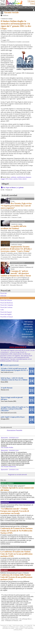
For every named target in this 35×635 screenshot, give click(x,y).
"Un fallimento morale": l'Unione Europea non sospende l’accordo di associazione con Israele (14, 511)
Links (2, 309)
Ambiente (5, 15)
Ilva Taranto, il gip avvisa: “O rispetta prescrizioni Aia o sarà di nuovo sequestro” (16, 205)
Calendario (3, 10)
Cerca (33, 3)
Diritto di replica (19, 628)
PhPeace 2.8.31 (14, 627)
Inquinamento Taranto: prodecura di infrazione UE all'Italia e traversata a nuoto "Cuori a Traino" (16, 249)
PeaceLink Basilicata (6, 302)
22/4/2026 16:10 (13, 437)
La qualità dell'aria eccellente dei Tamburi (13, 227)
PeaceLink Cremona (6, 307)
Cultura (6, 7)
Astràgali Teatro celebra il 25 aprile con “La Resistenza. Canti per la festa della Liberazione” (14, 408)
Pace (1, 7)
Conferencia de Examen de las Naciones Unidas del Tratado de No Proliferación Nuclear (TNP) (16, 530)
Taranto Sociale (11, 12)
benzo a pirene (13, 179)
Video (10, 10)
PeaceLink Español (9, 524)
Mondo (12, 7)
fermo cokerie (22, 179)
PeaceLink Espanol (6, 312)
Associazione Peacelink (14, 430)
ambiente (13, 177)
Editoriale (3, 295)
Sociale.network (6, 427)
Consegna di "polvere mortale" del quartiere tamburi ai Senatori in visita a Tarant (16, 273)
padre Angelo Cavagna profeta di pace (13, 417)
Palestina (5, 502)
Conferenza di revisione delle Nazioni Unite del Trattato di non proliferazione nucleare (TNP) (16, 577)
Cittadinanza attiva (22, 7)
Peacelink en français (6, 317)
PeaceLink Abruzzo (6, 300)
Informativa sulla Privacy (26, 627)
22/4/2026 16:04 (13, 450)
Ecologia (31, 7)
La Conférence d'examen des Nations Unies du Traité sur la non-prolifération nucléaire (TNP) (16, 554)
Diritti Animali (7, 483)
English (15, 10)
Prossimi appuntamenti (11, 365)
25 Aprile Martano (6, 388)
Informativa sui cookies (8, 628)
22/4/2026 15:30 (13, 469)
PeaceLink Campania (6, 305)
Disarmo (4, 570)
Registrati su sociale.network (17, 474)
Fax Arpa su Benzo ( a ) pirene (13, 187)
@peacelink (4, 437)
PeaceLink (6, 290)
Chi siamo (31, 1)
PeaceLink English (5, 314)
